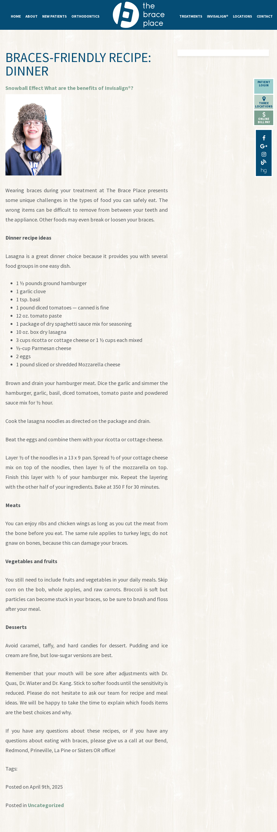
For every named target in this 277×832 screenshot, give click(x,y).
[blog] (264, 161)
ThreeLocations (263, 102)
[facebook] (264, 137)
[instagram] (264, 153)
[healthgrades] (264, 169)
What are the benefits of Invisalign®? (88, 87)
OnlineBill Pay (264, 118)
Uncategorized (46, 805)
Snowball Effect (24, 87)
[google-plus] (264, 145)
